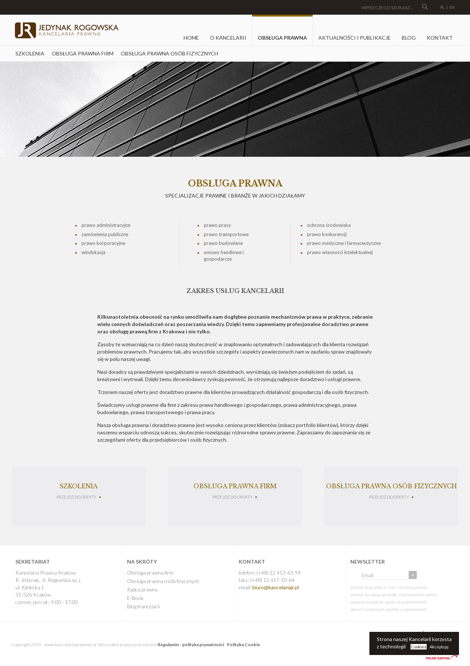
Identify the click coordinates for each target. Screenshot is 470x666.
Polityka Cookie (243, 644)
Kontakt (440, 38)
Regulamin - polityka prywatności (191, 644)
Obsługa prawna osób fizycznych (169, 53)
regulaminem (414, 609)
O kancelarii (228, 38)
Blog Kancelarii (143, 606)
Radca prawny (142, 589)
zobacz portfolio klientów (308, 425)
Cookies (418, 646)
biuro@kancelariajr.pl (275, 587)
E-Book (135, 598)
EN (452, 7)
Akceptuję (439, 646)
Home (191, 38)
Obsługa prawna (282, 38)
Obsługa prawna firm (82, 53)
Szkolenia (29, 53)
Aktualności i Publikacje (354, 38)
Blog (409, 38)
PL (442, 7)
